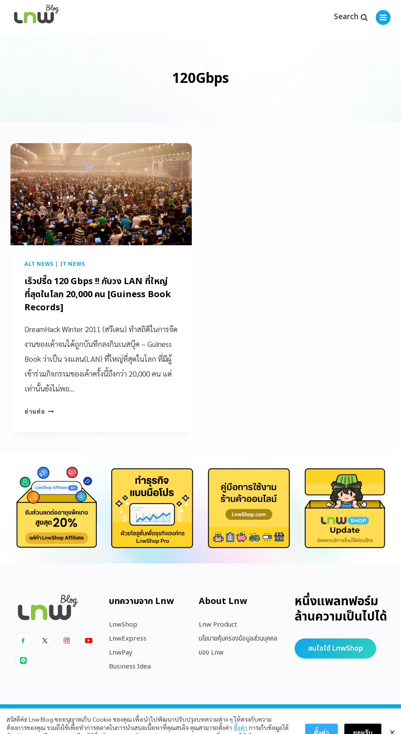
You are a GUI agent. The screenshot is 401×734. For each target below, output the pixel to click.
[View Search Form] (350, 17)
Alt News (39, 264)
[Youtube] (88, 640)
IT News (72, 264)
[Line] (23, 660)
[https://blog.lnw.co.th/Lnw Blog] (36, 17)
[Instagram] (67, 640)
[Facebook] (23, 640)
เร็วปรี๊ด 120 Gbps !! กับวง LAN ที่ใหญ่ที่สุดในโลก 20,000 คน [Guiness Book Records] (97, 294)
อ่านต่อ (39, 411)
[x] (45, 640)
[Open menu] (383, 17)
